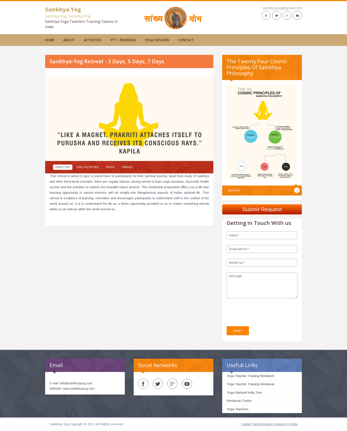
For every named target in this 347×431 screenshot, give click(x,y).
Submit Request (262, 209)
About (69, 40)
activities (92, 40)
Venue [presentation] (110, 167)
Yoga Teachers (238, 409)
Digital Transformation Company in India (269, 424)
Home (49, 40)
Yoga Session (157, 40)
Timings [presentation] (127, 167)
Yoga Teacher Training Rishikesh (250, 376)
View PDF (234, 190)
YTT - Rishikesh (123, 40)
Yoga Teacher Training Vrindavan (250, 384)
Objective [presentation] (62, 167)
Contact (186, 40)
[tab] (62, 167)
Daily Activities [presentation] (88, 167)
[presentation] (260, 313)
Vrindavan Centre (239, 400)
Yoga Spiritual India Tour (244, 392)
